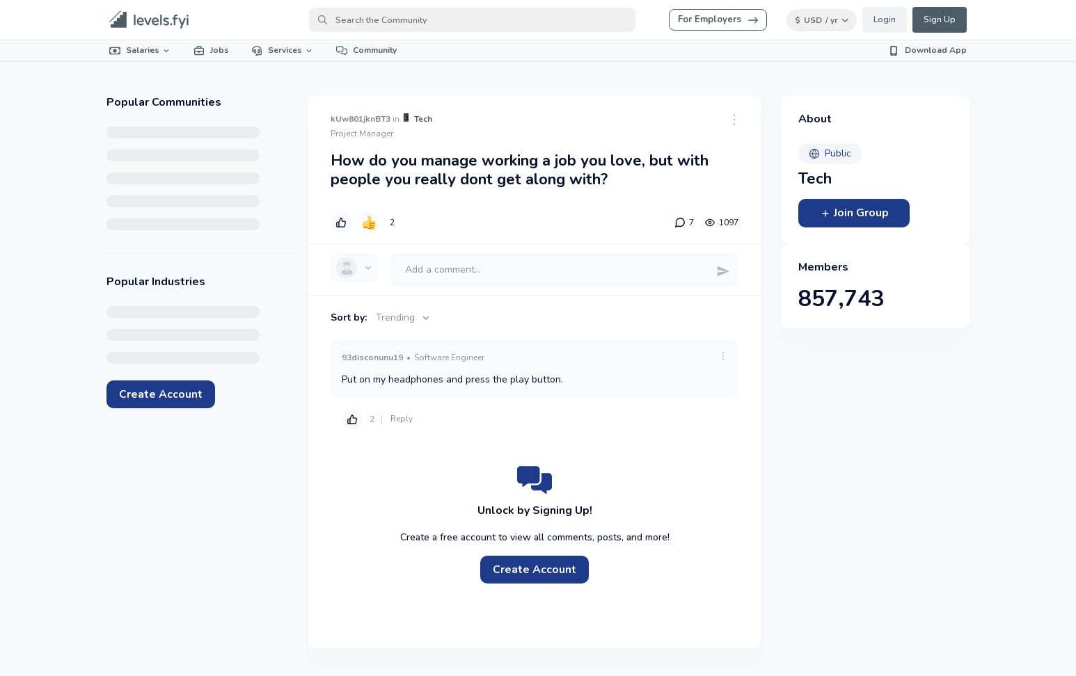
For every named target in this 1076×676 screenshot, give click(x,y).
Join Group (854, 212)
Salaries (140, 50)
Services (282, 50)
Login (884, 19)
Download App (927, 50)
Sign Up (940, 19)
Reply (401, 418)
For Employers (718, 19)
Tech (423, 118)
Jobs (211, 50)
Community (366, 50)
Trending (404, 317)
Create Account (161, 394)
